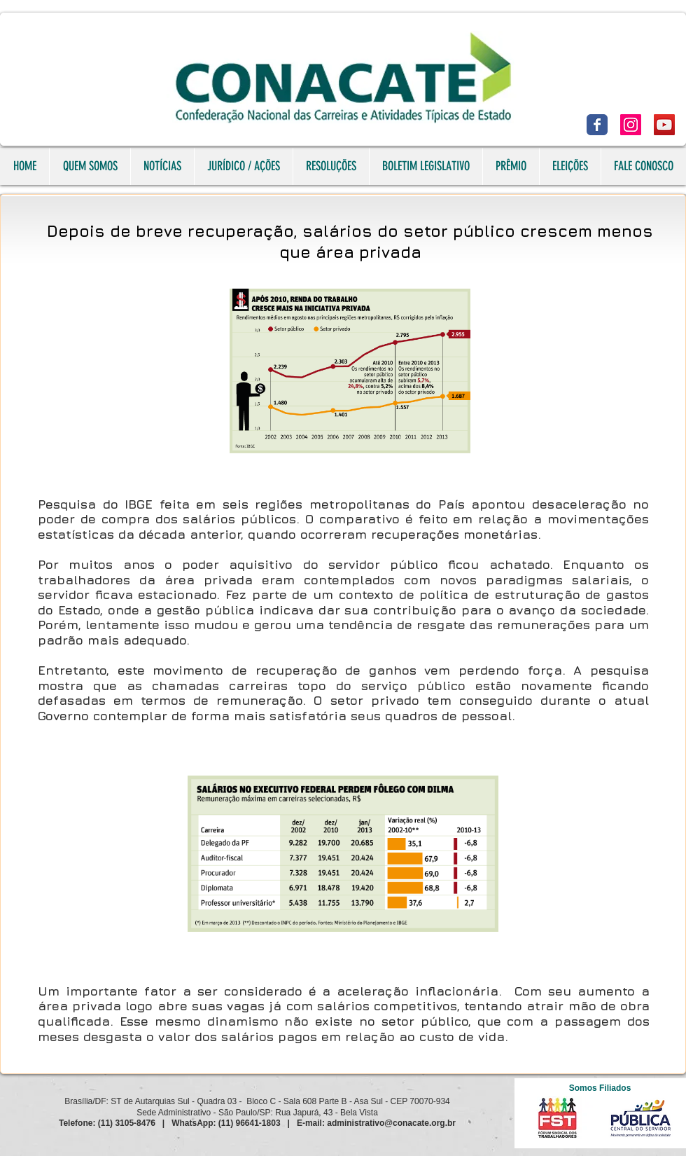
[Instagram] (630, 124)
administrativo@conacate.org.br (391, 1123)
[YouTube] (664, 124)
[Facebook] (597, 124)
